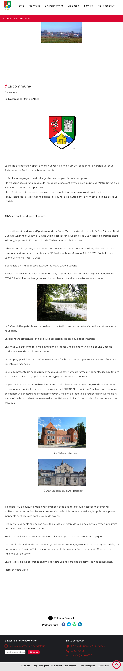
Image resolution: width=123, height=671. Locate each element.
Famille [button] (88, 5)
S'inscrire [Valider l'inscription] (34, 652)
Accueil (7, 18)
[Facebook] (63, 624)
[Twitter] (69, 624)
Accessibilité (103, 666)
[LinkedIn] (80, 624)
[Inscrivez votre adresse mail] (15, 652)
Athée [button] (20, 5)
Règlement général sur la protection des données (54, 666)
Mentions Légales (87, 666)
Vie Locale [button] (74, 5)
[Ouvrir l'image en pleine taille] (61, 32)
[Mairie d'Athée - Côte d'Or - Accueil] (7, 5)
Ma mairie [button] (34, 5)
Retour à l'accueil (64, 618)
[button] (116, 664)
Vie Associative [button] (106, 5)
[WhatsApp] (74, 624)
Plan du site (25, 666)
